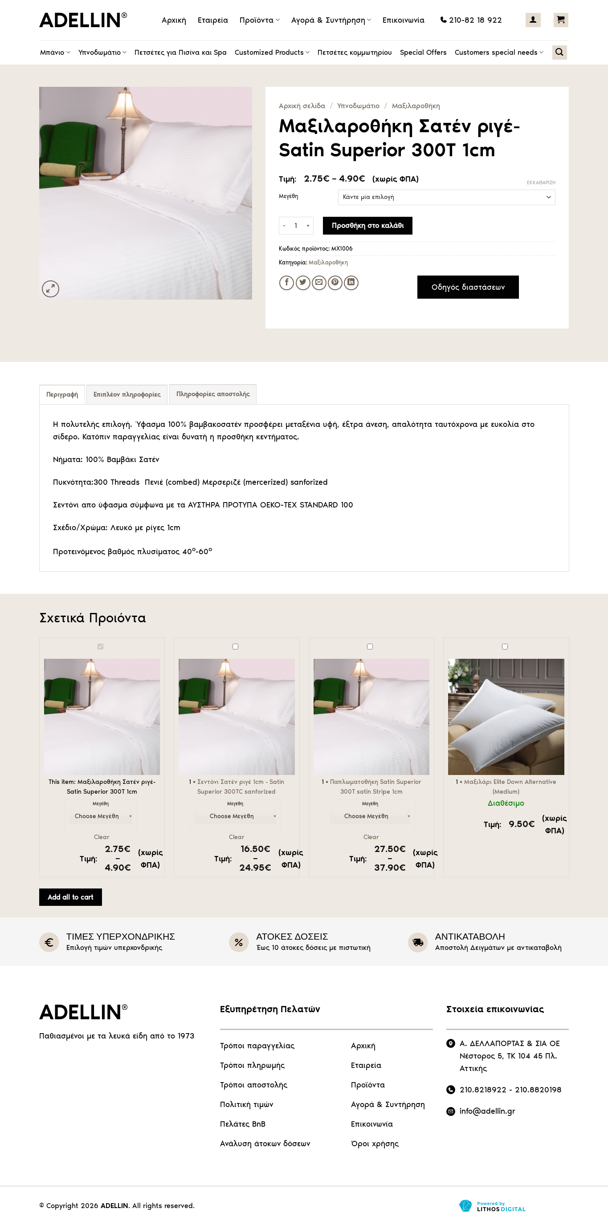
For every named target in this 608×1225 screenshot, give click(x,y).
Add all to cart (70, 897)
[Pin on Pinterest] (335, 283)
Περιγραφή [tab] (62, 394)
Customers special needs (499, 52)
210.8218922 (483, 1090)
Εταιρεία (213, 20)
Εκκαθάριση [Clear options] (541, 183)
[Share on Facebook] (286, 283)
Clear (102, 837)
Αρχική (174, 20)
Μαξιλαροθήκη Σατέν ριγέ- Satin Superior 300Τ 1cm (44, 642)
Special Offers (423, 52)
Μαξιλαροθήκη (416, 105)
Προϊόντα (259, 20)
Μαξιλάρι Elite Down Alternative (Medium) (448, 642)
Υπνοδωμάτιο (102, 52)
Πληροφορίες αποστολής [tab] (212, 394)
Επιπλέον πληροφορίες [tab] (127, 394)
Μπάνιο (55, 52)
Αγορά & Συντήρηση (331, 20)
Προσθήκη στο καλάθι (368, 225)
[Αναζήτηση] (559, 52)
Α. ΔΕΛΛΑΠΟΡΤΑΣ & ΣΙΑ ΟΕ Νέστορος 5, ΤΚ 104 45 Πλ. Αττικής (510, 1055)
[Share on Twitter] (303, 283)
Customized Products (272, 52)
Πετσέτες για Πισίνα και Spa (181, 52)
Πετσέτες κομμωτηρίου (355, 52)
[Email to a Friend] (319, 283)
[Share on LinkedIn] (351, 283)
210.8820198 (538, 1090)
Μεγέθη (288, 196)
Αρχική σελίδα (302, 105)
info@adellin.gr (487, 1111)
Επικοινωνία (403, 20)
